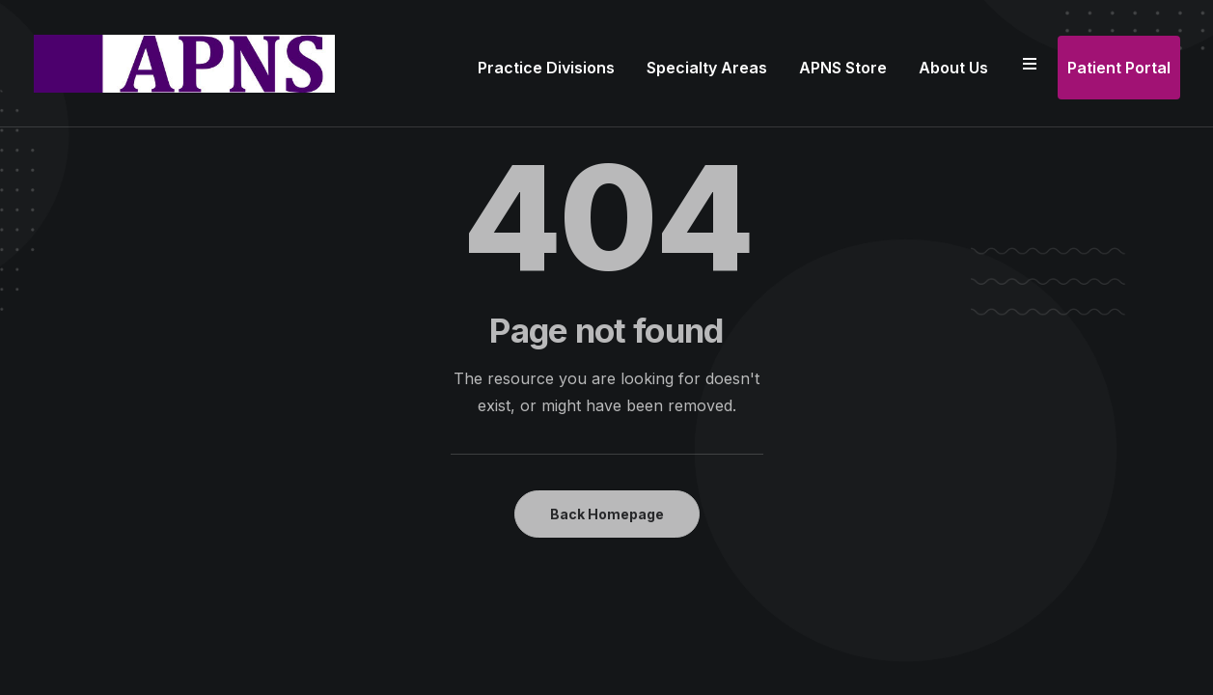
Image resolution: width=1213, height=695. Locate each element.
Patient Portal (1119, 67)
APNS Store (843, 67)
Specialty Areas (707, 67)
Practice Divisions (546, 67)
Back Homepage (607, 514)
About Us (953, 67)
